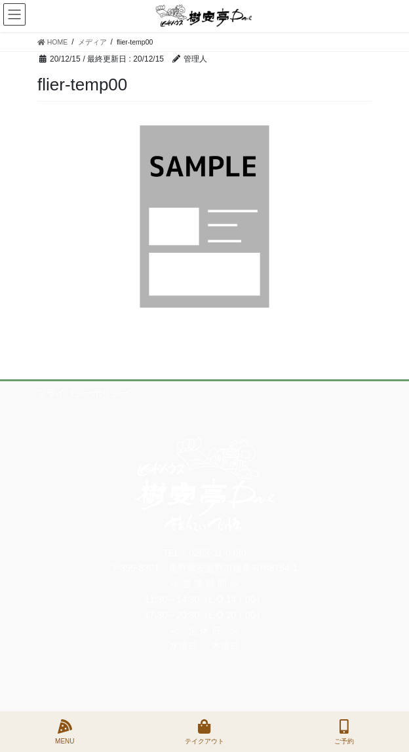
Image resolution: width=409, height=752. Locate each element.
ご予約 (344, 731)
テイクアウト (204, 731)
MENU (64, 731)
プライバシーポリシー (83, 393)
